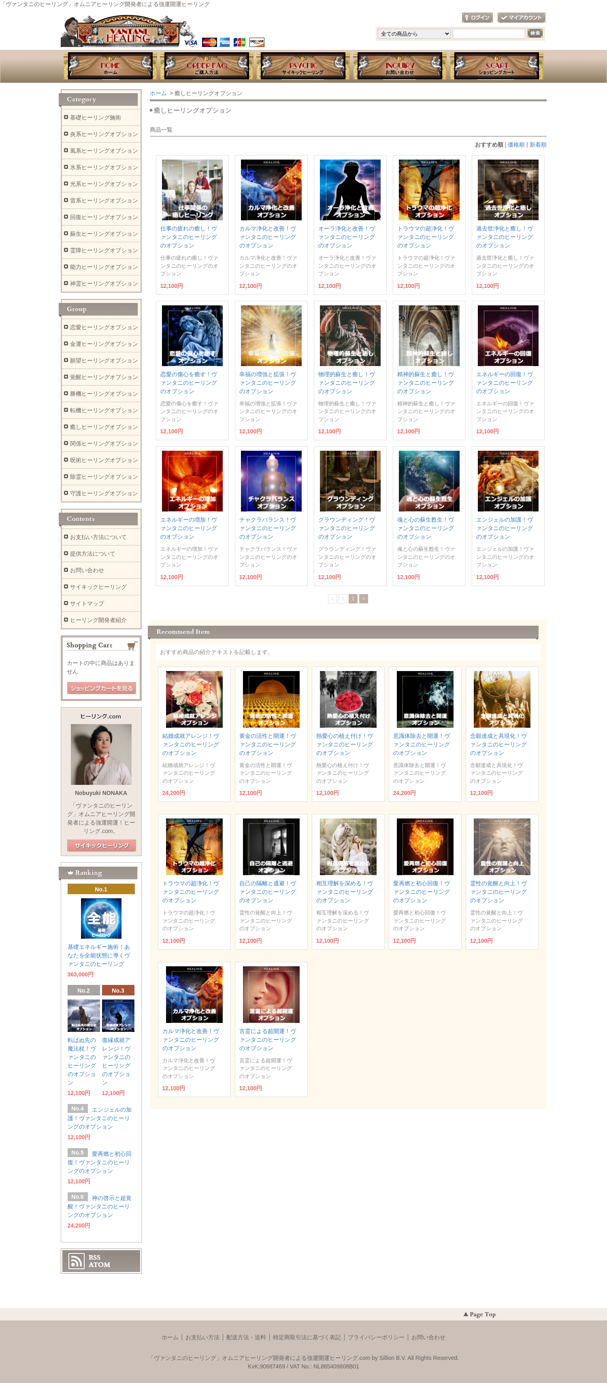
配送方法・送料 (246, 1337)
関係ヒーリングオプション (104, 443)
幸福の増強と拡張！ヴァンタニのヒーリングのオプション (267, 382)
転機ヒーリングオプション (104, 410)
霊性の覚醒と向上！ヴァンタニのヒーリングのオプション (498, 892)
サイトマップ (87, 603)
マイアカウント (521, 18)
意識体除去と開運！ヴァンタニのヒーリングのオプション (421, 744)
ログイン (477, 18)
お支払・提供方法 (206, 66)
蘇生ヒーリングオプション (104, 233)
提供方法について (92, 553)
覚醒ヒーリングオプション (104, 377)
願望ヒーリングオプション (104, 360)
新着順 (538, 144)
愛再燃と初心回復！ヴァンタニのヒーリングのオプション (421, 892)
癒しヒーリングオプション (104, 427)
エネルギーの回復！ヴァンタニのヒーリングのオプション (504, 382)
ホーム (110, 66)
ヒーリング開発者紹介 (98, 620)
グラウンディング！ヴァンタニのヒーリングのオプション (346, 528)
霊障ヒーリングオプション (104, 250)
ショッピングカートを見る (101, 688)
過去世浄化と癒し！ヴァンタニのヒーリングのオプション (504, 237)
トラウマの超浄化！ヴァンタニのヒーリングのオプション (425, 237)
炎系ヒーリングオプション (104, 134)
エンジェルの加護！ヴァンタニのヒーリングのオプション (504, 528)
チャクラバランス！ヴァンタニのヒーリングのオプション (267, 528)
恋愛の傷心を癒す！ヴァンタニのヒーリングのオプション (188, 382)
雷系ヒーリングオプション (104, 200)
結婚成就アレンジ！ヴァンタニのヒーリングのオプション (190, 744)
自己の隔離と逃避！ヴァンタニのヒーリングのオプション (267, 892)
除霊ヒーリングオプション (104, 476)
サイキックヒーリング (98, 587)
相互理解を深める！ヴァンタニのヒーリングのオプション (344, 892)
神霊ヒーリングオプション (104, 283)
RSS (94, 1257)
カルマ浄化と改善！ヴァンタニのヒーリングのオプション (267, 237)
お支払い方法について (98, 537)
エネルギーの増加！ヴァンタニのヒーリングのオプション (188, 528)
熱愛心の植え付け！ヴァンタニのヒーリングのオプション (344, 744)
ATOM (100, 1264)
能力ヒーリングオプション (104, 267)
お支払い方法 (202, 1337)
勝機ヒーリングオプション (104, 393)
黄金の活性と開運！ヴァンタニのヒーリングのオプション (267, 744)
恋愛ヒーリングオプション (104, 327)
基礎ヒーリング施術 (95, 117)
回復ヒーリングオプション (104, 217)
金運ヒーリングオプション (104, 344)
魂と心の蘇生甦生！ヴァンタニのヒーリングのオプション (425, 528)
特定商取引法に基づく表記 (307, 1337)
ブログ (303, 66)
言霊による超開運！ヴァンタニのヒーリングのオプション (267, 1039)
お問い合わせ (400, 66)
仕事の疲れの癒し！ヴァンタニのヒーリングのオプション (188, 237)
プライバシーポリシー (376, 1337)
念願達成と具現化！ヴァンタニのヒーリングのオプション (498, 744)
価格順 (516, 144)
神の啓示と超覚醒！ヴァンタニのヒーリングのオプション (100, 1206)
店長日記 (101, 846)
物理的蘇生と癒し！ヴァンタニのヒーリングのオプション (346, 382)
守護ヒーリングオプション (104, 493)
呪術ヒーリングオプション (104, 460)
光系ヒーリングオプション (104, 184)
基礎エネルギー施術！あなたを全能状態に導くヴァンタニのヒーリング (99, 955)
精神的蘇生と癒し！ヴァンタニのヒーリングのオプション (425, 382)
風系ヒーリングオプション (104, 150)
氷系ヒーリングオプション (104, 167)
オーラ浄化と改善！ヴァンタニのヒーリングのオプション (346, 237)
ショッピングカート (497, 66)
